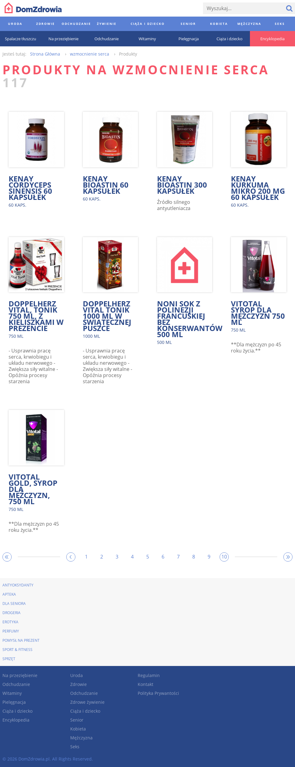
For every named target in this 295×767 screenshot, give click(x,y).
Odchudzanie (16, 684)
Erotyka (10, 622)
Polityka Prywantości (158, 693)
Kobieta (78, 729)
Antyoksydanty (17, 585)
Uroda (76, 675)
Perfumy (10, 631)
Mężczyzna (81, 738)
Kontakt (145, 684)
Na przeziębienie (19, 675)
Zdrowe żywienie (87, 702)
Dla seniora (14, 603)
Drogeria (11, 612)
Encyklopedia (15, 720)
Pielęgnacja (14, 702)
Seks (74, 746)
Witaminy (12, 693)
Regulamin (149, 675)
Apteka (9, 594)
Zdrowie (78, 684)
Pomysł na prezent (21, 640)
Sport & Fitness (17, 649)
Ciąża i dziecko (17, 711)
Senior (76, 720)
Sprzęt (8, 658)
